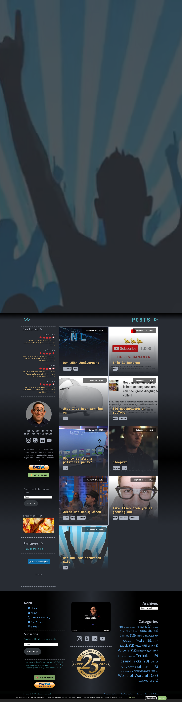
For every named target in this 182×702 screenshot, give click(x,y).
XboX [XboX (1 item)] (141, 684)
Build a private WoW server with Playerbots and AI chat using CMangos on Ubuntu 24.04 (39, 377)
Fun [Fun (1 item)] (124, 634)
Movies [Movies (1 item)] (154, 644)
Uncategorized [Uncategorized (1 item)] (127, 674)
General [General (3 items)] (140, 639)
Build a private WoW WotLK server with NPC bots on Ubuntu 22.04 (39, 346)
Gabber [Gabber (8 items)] (151, 634)
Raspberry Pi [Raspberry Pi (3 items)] (143, 654)
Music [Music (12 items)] (127, 649)
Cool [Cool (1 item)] (133, 630)
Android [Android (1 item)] (127, 630)
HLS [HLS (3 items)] (148, 639)
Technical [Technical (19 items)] (147, 659)
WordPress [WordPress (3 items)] (151, 674)
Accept (162, 698)
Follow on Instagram (40, 565)
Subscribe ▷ (32, 654)
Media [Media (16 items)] (143, 644)
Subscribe (31, 506)
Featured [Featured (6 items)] (144, 630)
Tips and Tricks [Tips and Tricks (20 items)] (133, 664)
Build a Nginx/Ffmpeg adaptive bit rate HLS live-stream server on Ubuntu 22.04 (39, 393)
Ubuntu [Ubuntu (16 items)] (149, 670)
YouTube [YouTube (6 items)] (151, 684)
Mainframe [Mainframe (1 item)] (130, 644)
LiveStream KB (34, 552)
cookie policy (131, 697)
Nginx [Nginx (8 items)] (152, 649)
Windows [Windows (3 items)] (139, 674)
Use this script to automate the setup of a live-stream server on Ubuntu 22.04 (39, 362)
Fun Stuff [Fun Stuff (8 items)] (135, 634)
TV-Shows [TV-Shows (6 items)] (132, 670)
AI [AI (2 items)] (121, 630)
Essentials (151, 698)
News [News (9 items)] (140, 649)
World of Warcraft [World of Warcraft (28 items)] (138, 678)
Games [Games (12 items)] (127, 639)
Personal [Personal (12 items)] (127, 654)
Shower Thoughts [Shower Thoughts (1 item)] (129, 660)
